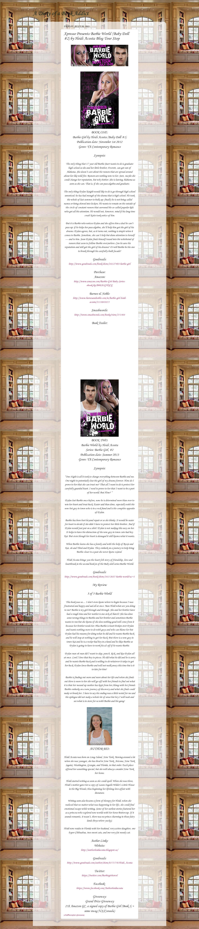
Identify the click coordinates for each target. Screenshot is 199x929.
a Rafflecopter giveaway (74, 915)
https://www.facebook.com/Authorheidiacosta (99, 888)
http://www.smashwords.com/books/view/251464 (99, 314)
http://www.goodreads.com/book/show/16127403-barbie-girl (99, 263)
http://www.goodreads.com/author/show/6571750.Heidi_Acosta (99, 862)
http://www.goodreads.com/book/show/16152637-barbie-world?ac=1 (99, 576)
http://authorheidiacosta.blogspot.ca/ (99, 850)
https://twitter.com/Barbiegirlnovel (99, 875)
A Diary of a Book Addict (61, 13)
